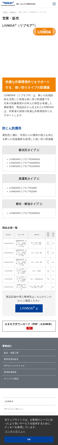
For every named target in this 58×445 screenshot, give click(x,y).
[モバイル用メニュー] (54, 4)
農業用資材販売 (11, 360)
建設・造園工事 (11, 353)
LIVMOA (27, 308)
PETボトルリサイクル (15, 366)
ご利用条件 (8, 403)
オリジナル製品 (11, 380)
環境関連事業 (10, 373)
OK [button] (29, 439)
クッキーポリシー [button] (15, 431)
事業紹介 (13, 12)
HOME (5, 12)
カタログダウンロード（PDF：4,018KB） (29, 324)
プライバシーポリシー (13, 410)
